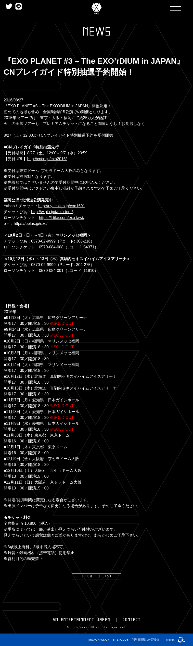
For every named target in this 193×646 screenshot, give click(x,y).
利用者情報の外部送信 (145, 638)
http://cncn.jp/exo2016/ (47, 159)
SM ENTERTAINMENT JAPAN (82, 619)
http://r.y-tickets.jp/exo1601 (61, 206)
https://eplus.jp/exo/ (31, 223)
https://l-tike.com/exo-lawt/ (61, 218)
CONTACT (132, 619)
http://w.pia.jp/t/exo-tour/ (52, 212)
